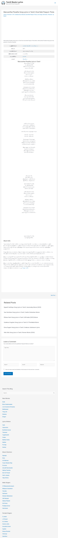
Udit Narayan (5, 488)
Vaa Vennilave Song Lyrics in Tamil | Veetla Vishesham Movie (21, 312)
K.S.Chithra (4, 509)
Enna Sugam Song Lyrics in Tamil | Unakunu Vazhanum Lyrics (21, 327)
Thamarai (49, 14)
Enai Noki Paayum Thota (30, 14)
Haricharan (4, 497)
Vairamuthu (4, 424)
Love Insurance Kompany (7, 405)
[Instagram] (32, 530)
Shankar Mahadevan (6, 486)
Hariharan (4, 483)
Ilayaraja (4, 449)
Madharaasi (5, 407)
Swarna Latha (5, 511)
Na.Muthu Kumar (6, 426)
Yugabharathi (5, 430)
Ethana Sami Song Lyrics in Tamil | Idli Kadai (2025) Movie (20, 317)
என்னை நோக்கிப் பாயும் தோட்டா (30, 45)
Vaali (3, 421)
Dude (3, 400)
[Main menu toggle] (55, 2)
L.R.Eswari (4, 507)
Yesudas (4, 481)
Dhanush (23, 14)
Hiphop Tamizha (6, 462)
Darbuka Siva (17, 14)
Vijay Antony (5, 469)
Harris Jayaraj (5, 467)
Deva (3, 451)
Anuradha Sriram (6, 513)
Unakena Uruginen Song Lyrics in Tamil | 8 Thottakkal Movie (21, 322)
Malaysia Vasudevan (6, 479)
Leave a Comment (7, 14)
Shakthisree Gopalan (6, 524)
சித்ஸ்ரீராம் (25, 58)
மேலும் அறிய (25, 267)
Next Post (53, 294)
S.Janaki (4, 505)
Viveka (3, 432)
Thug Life (4, 409)
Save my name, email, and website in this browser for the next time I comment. (22, 368)
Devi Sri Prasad (5, 464)
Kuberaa (4, 411)
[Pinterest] (30, 530)
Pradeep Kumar (5, 494)
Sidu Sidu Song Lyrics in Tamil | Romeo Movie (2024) (19, 332)
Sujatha (4, 516)
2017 (13, 14)
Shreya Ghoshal (5, 518)
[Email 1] (28, 530)
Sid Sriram (44, 14)
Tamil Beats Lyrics (14, 2)
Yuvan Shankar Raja (6, 456)
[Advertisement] (29, 29)
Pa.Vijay (4, 439)
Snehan (4, 441)
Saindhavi (4, 522)
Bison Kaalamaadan (6, 402)
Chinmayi (4, 520)
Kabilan (4, 437)
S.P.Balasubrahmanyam (7, 477)
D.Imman (4, 458)
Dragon (4, 413)
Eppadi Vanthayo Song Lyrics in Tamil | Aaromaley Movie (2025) (22, 307)
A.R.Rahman (5, 454)
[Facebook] (25, 530)
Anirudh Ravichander (6, 460)
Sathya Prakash (5, 490)
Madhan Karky (5, 435)
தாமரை (24, 56)
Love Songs (38, 14)
